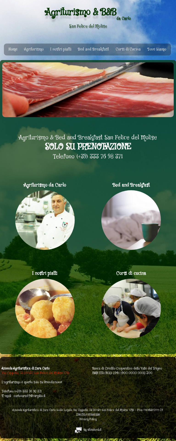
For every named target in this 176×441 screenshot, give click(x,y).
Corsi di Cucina (128, 49)
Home (13, 49)
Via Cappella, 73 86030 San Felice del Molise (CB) (35, 373)
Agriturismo (34, 49)
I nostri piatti (60, 49)
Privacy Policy (88, 419)
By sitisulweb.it (88, 430)
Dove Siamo (157, 49)
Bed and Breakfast (93, 49)
